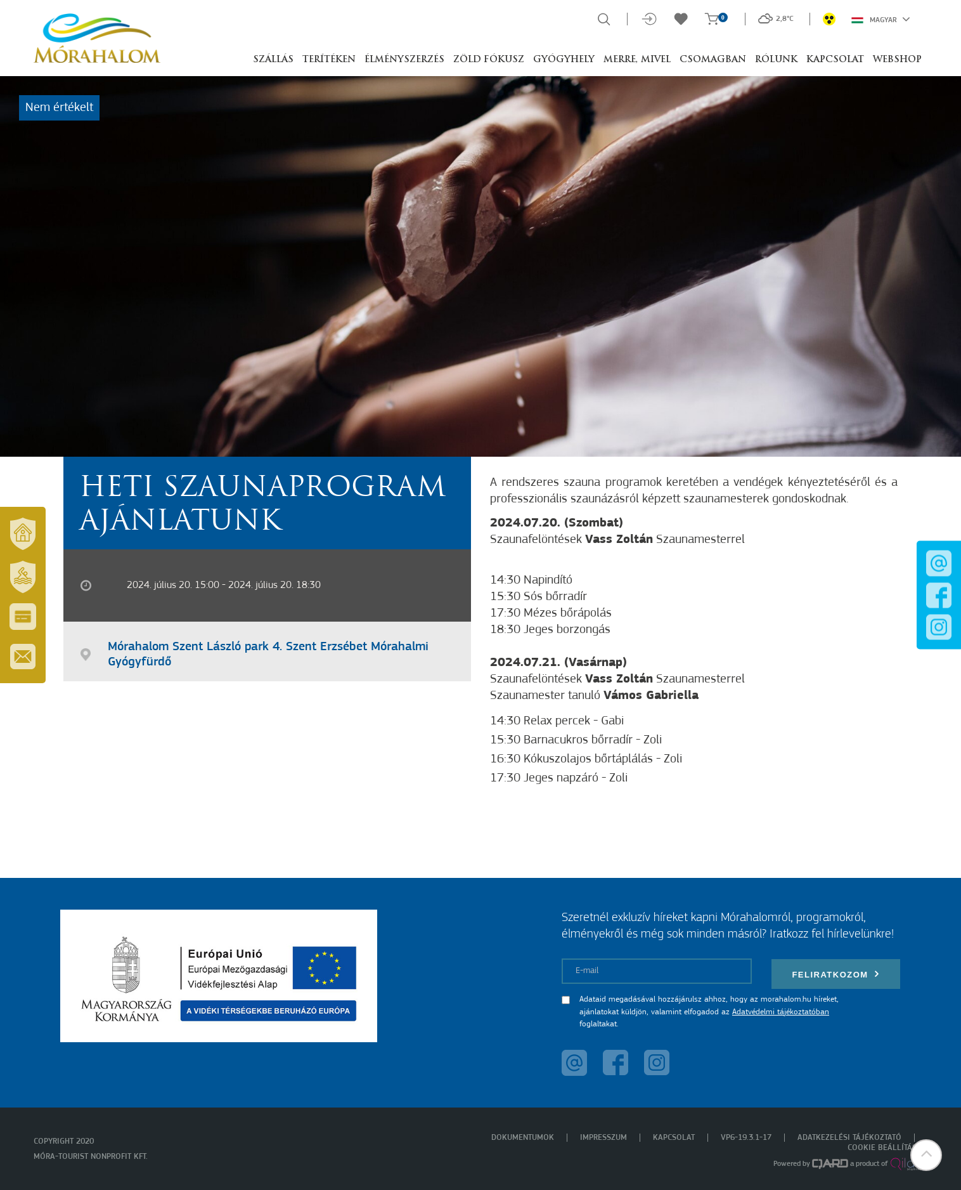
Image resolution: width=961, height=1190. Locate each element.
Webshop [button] (897, 60)
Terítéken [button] (329, 60)
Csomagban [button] (713, 60)
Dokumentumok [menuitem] (522, 1138)
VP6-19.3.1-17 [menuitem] (746, 1138)
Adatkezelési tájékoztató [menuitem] (849, 1138)
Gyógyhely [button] (564, 60)
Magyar (880, 19)
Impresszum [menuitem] (603, 1138)
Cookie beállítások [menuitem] (887, 1148)
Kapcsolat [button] (835, 60)
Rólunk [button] (776, 60)
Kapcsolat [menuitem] (674, 1138)
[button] (926, 1155)
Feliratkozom (835, 974)
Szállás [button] (273, 60)
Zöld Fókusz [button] (488, 60)
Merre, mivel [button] (637, 60)
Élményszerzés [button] (404, 60)
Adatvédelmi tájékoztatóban (780, 1012)
